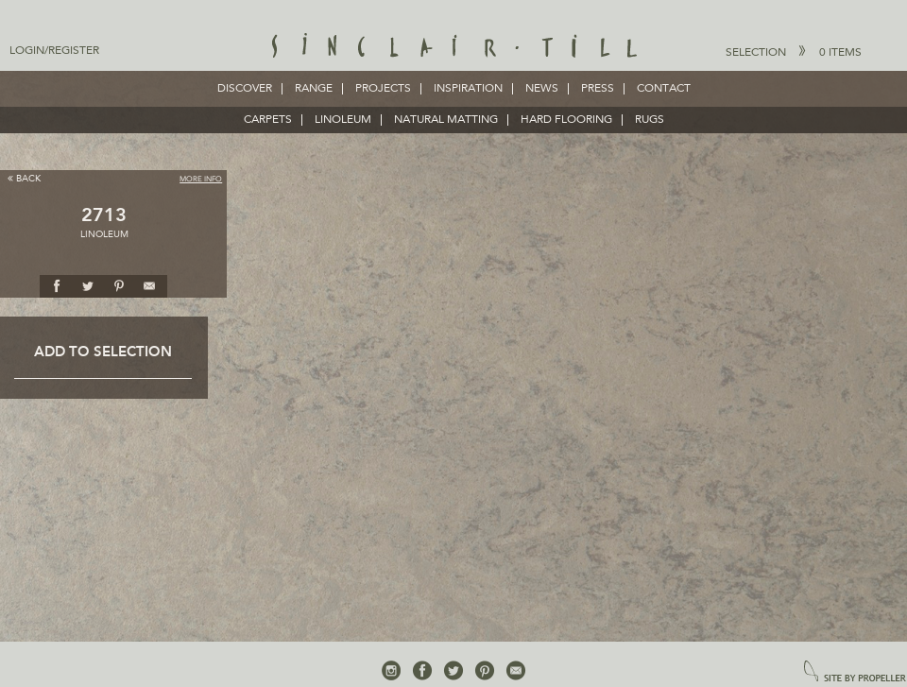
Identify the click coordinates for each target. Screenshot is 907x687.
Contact (664, 88)
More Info (201, 179)
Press (597, 88)
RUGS (649, 120)
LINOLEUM (343, 120)
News (541, 88)
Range (314, 88)
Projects (383, 88)
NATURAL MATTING (446, 120)
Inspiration (468, 88)
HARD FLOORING (566, 120)
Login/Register (54, 51)
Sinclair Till (454, 47)
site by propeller (855, 672)
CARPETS (268, 120)
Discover (244, 88)
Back (24, 178)
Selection (794, 52)
